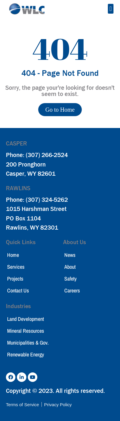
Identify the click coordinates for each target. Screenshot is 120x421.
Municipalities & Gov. (28, 342)
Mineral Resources (25, 330)
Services (16, 266)
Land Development (25, 319)
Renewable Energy (25, 354)
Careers (72, 290)
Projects (15, 278)
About (70, 266)
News (70, 255)
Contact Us (18, 290)
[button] (110, 9)
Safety (70, 278)
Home (13, 255)
